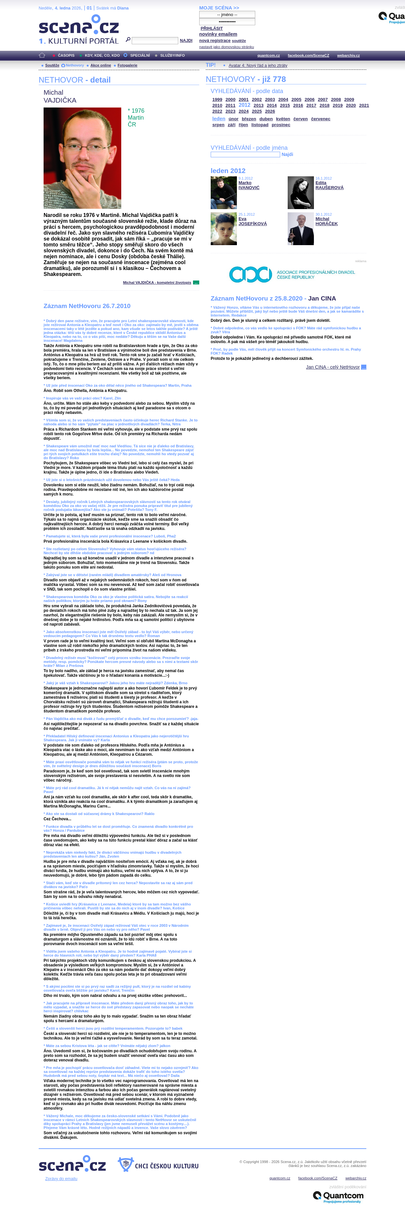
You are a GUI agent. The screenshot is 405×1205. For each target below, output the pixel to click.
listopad (259, 124)
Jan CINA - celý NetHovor (333, 367)
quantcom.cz (269, 55)
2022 (217, 111)
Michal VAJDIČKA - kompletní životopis (157, 282)
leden (218, 118)
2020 (351, 105)
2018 (324, 105)
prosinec (281, 124)
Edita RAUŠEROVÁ (330, 185)
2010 (217, 105)
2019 (338, 105)
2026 (270, 111)
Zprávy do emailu (61, 1178)
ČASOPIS (66, 55)
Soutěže (52, 65)
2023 (230, 111)
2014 (272, 105)
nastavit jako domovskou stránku (226, 47)
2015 (285, 105)
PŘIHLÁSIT (212, 28)
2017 (311, 105)
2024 (244, 111)
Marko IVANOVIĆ (249, 185)
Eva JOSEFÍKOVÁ (253, 221)
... (196, 282)
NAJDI (186, 40)
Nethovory (75, 65)
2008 (336, 99)
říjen (243, 124)
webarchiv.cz (348, 55)
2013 (258, 105)
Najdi (287, 154)
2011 (230, 105)
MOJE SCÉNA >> (219, 7)
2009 (349, 99)
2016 (298, 105)
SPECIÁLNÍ (140, 55)
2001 (244, 99)
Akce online (100, 65)
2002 (257, 99)
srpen (218, 124)
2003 (270, 99)
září (231, 124)
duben (266, 118)
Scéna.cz (50, 17)
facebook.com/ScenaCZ (308, 55)
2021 (364, 105)
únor (234, 118)
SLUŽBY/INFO (172, 55)
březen (249, 118)
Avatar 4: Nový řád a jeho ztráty (258, 65)
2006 (310, 99)
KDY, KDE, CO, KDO (102, 55)
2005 (296, 99)
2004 (283, 99)
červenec (320, 118)
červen (301, 118)
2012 (245, 105)
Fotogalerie (127, 65)
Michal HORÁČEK (327, 221)
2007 (323, 99)
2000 (230, 99)
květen (283, 118)
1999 (217, 99)
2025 (257, 111)
